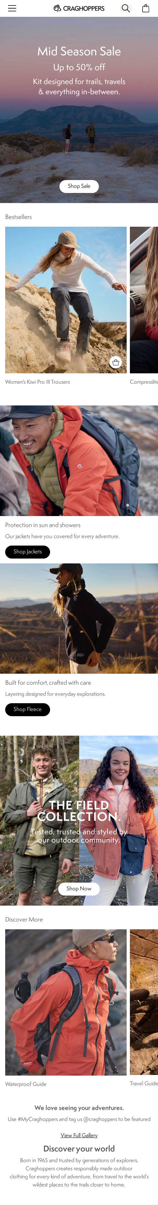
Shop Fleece (28, 709)
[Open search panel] (126, 8)
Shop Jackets (28, 552)
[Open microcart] (146, 8)
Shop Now (79, 889)
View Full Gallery (79, 1136)
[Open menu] (12, 8)
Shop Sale (79, 186)
